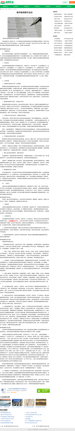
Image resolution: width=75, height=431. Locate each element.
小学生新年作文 (29, 416)
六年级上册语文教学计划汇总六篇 (33, 414)
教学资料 (58, 6)
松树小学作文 (57, 32)
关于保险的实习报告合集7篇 (7, 416)
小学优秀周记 (57, 38)
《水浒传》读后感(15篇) (31, 412)
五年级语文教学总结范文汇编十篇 (11, 426)
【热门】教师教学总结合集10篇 (42, 426)
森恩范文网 (36, 429)
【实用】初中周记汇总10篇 (7, 418)
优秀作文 (69, 6)
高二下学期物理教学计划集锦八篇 (33, 420)
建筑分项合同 (67, 54)
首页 (6, 9)
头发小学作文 (57, 18)
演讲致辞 (48, 6)
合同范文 (37, 6)
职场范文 (16, 6)
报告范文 (26, 6)
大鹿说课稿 (28, 418)
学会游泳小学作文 (58, 16)
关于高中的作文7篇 (68, 38)
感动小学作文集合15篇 (6, 414)
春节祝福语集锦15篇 (5, 412)
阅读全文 (27, 15)
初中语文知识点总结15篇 (31, 422)
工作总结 (15, 9)
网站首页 (5, 6)
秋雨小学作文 (67, 25)
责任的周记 (56, 28)
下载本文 (31, 15)
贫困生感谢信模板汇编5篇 (7, 422)
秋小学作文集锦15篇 (5, 420)
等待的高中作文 (67, 21)
